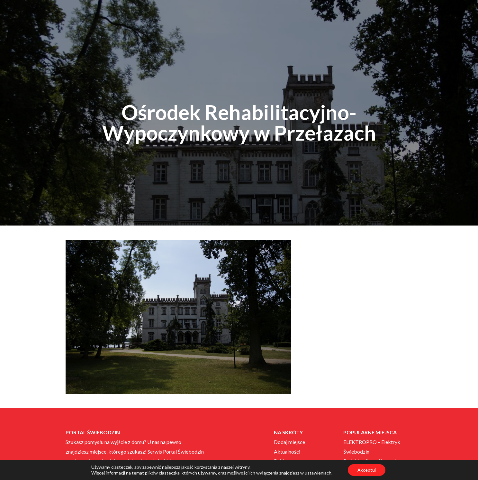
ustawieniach (318, 472)
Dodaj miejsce (289, 442)
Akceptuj (366, 470)
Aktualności (287, 451)
